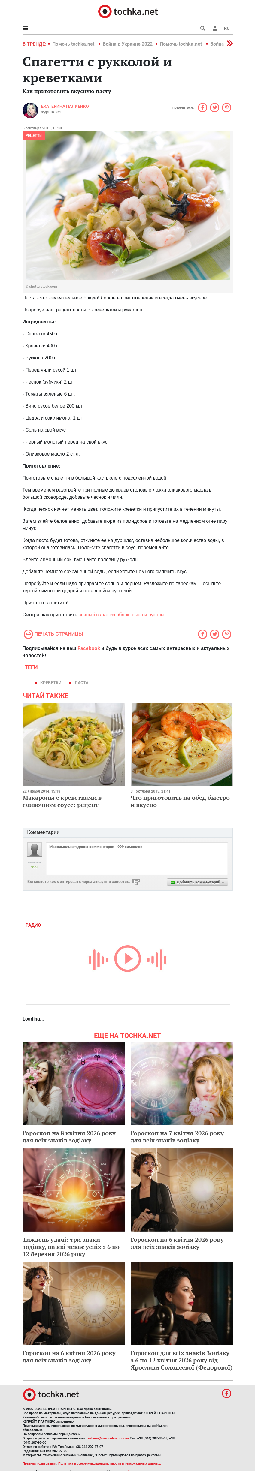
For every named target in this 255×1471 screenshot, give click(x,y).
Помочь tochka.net (74, 44)
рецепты (34, 136)
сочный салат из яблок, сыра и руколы (121, 614)
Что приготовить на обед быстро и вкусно (180, 801)
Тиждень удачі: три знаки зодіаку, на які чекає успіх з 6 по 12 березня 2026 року (71, 1246)
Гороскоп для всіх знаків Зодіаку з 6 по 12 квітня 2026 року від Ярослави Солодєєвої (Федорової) (182, 1360)
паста (81, 682)
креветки (51, 682)
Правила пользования (39, 1464)
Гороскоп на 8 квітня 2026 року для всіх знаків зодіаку (69, 1136)
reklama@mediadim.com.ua (108, 1438)
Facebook (88, 648)
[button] (215, 28)
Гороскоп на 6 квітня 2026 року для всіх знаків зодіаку (177, 1243)
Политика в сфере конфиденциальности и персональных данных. (109, 1464)
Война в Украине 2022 (128, 44)
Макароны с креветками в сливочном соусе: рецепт (62, 801)
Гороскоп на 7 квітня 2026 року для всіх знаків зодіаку (177, 1136)
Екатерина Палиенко (65, 106)
